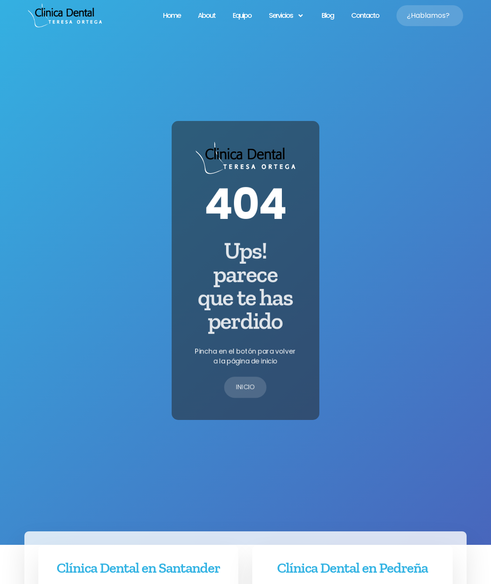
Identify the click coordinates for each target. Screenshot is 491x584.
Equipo (242, 15)
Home (171, 15)
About (206, 15)
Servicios (286, 15)
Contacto (365, 15)
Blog (328, 15)
